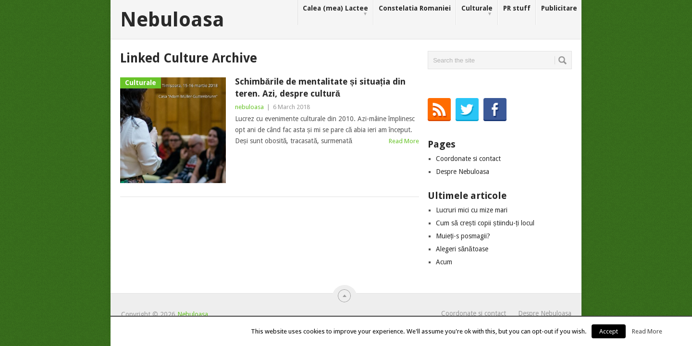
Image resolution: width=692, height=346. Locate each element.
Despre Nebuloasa (462, 171)
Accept (608, 331)
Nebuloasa (172, 20)
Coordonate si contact (468, 158)
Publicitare (559, 8)
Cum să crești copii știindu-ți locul (485, 223)
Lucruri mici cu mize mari (471, 210)
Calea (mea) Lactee (335, 10)
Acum (444, 262)
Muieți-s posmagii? (463, 236)
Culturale (477, 10)
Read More (404, 141)
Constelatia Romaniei (415, 8)
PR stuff (517, 8)
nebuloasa (249, 107)
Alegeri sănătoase (462, 249)
